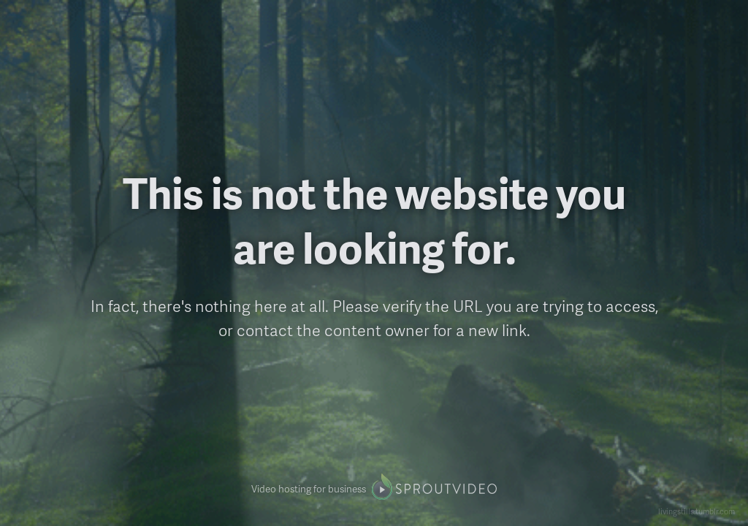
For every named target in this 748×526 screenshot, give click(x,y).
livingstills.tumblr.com (696, 511)
